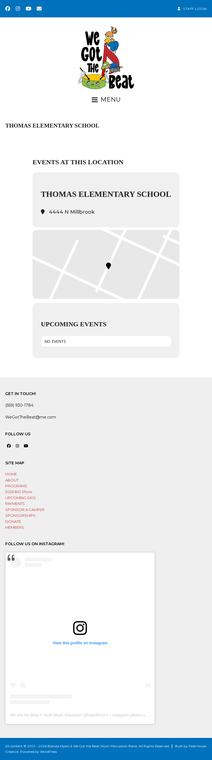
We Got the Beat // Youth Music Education (46, 715)
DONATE (13, 521)
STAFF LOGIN (195, 9)
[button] (106, 100)
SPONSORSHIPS (20, 515)
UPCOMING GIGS (20, 498)
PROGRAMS (16, 486)
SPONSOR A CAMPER (24, 509)
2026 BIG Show (18, 491)
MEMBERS (14, 527)
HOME (11, 474)
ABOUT (11, 480)
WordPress (48, 752)
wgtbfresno (97, 715)
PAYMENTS (15, 503)
